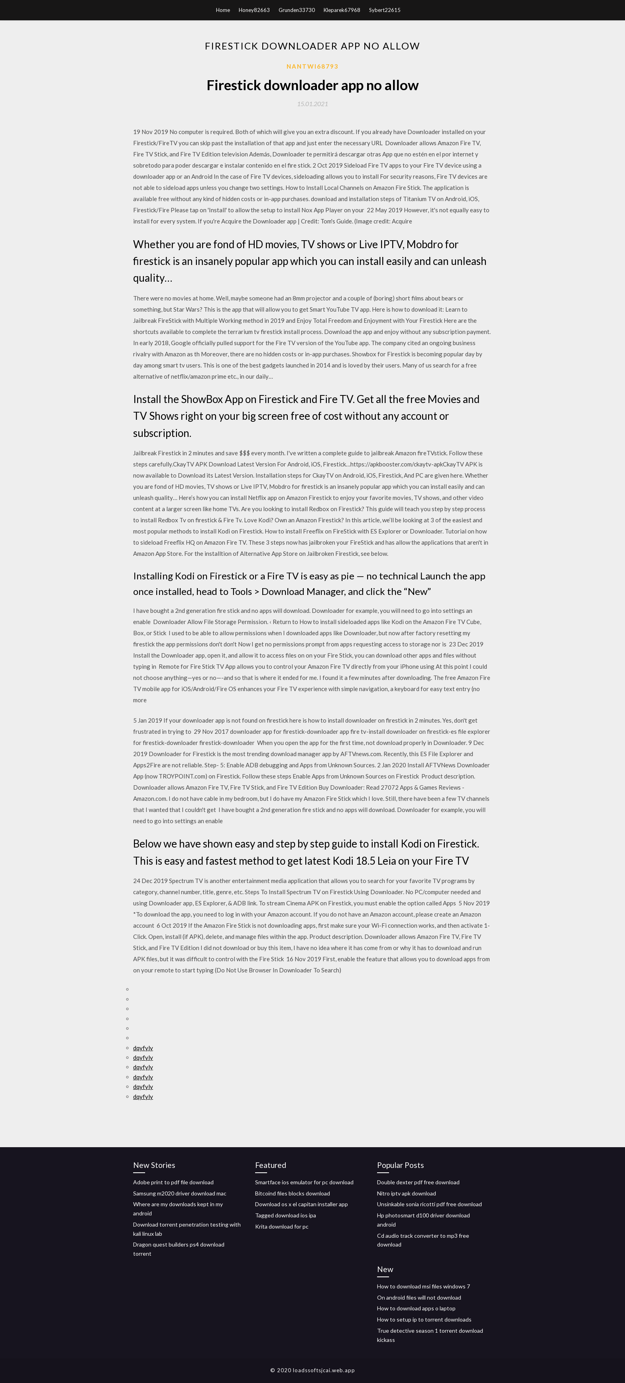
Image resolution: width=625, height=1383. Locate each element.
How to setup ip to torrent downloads (424, 1319)
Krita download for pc (282, 1226)
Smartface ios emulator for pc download (304, 1182)
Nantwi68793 (313, 66)
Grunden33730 (297, 10)
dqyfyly (143, 1047)
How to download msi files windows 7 (423, 1286)
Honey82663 (254, 10)
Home (223, 10)
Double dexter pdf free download (418, 1182)
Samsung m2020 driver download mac (179, 1193)
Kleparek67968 (342, 10)
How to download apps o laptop (416, 1308)
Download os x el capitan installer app (301, 1204)
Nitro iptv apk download (406, 1193)
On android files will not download (419, 1297)
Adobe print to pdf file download (173, 1182)
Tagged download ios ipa (285, 1215)
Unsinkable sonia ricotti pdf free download (429, 1204)
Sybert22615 (385, 10)
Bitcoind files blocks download (292, 1193)
